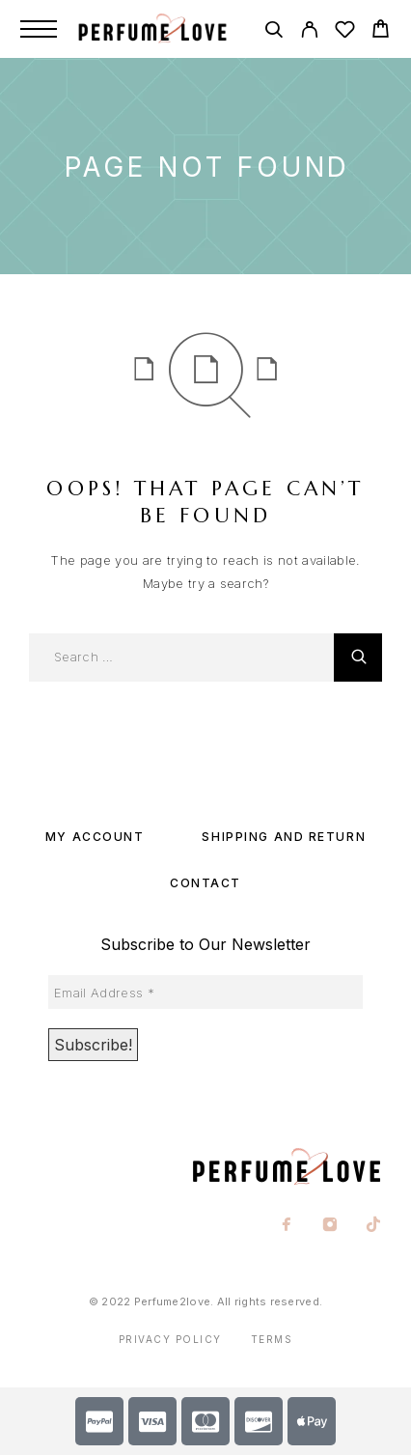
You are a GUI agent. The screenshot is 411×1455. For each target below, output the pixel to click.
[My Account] (309, 32)
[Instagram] (330, 1226)
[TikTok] (374, 1226)
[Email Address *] (205, 991)
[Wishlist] (345, 32)
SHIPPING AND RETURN (284, 836)
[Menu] (38, 29)
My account (95, 836)
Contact (205, 883)
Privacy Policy (170, 1339)
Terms (272, 1339)
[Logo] (160, 29)
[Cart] (380, 31)
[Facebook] (287, 1226)
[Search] (273, 32)
